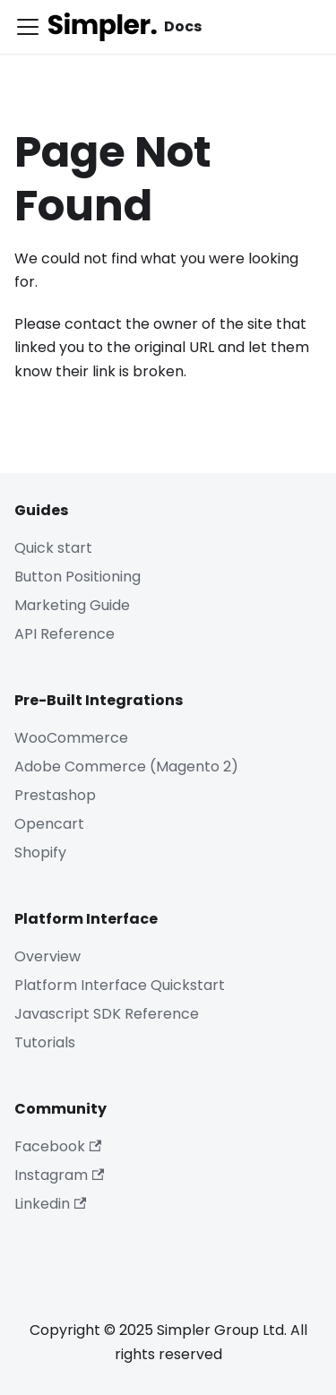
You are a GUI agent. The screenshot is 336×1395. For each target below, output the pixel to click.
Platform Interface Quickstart (119, 985)
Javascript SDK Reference (106, 1013)
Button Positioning (77, 576)
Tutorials (44, 1042)
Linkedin (50, 1203)
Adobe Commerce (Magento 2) (126, 766)
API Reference (64, 634)
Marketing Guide (72, 605)
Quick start (53, 548)
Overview (47, 956)
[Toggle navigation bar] (27, 26)
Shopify (40, 852)
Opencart (49, 824)
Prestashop (55, 795)
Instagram (59, 1175)
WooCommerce (71, 738)
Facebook (57, 1146)
